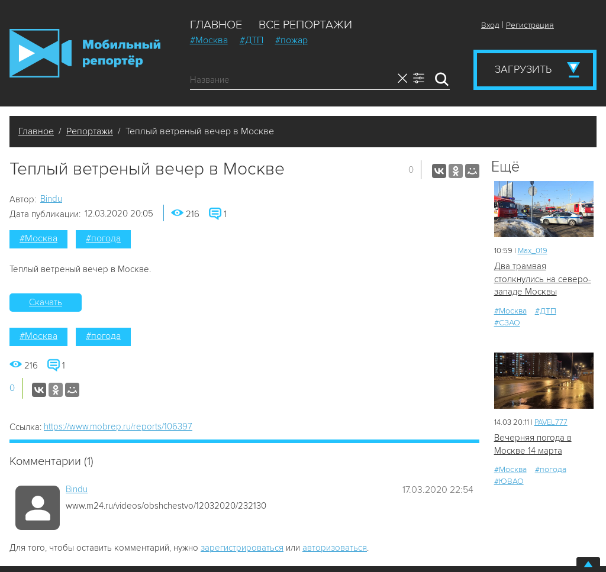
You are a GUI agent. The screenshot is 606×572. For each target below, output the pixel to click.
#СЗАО (507, 323)
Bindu (51, 198)
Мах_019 (532, 251)
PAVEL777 (551, 422)
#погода (103, 238)
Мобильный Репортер (84, 53)
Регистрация (530, 25)
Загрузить (523, 69)
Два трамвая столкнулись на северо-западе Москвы (542, 279)
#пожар (291, 40)
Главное (216, 25)
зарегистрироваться (242, 547)
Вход (490, 25)
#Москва (209, 40)
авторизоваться (334, 547)
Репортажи (89, 131)
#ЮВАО (509, 481)
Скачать (45, 302)
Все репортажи (305, 25)
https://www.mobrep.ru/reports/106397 (118, 426)
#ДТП (251, 40)
